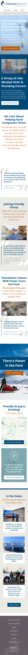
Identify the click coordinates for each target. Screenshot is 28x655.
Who (22, 10)
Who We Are (14, 634)
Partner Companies (7, 14)
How (15, 10)
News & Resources (14, 642)
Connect (19, 14)
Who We (7, 10)
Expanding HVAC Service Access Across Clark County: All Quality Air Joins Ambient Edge (14, 591)
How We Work (14, 631)
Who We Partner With (14, 620)
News (23, 14)
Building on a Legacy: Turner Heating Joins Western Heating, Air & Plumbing (14, 527)
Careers (14, 14)
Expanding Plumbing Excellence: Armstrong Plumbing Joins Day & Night (14, 558)
